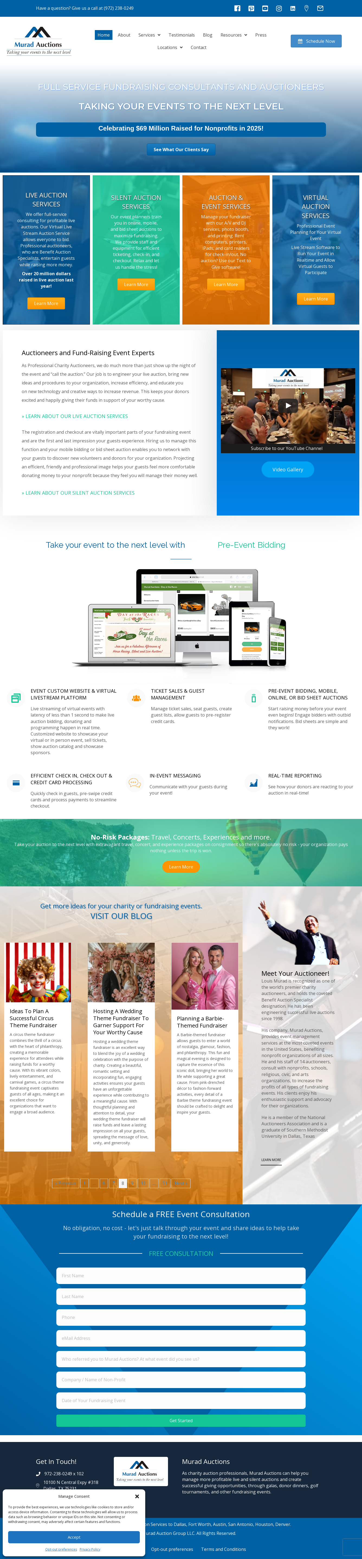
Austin (219, 1524)
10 (143, 1183)
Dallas (180, 1524)
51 (165, 1183)
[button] (137, 1496)
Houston (264, 1524)
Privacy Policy (90, 1549)
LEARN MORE (271, 1160)
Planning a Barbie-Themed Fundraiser (202, 1022)
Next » (181, 1183)
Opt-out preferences (61, 1549)
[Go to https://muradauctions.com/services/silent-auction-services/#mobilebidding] (62, 723)
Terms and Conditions (223, 1549)
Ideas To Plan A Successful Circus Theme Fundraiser (33, 1018)
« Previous (65, 1183)
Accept (74, 1537)
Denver (282, 1524)
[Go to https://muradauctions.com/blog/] (121, 912)
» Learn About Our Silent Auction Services (78, 493)
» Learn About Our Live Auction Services (75, 416)
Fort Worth (199, 1524)
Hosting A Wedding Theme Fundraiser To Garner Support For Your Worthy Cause (121, 1021)
